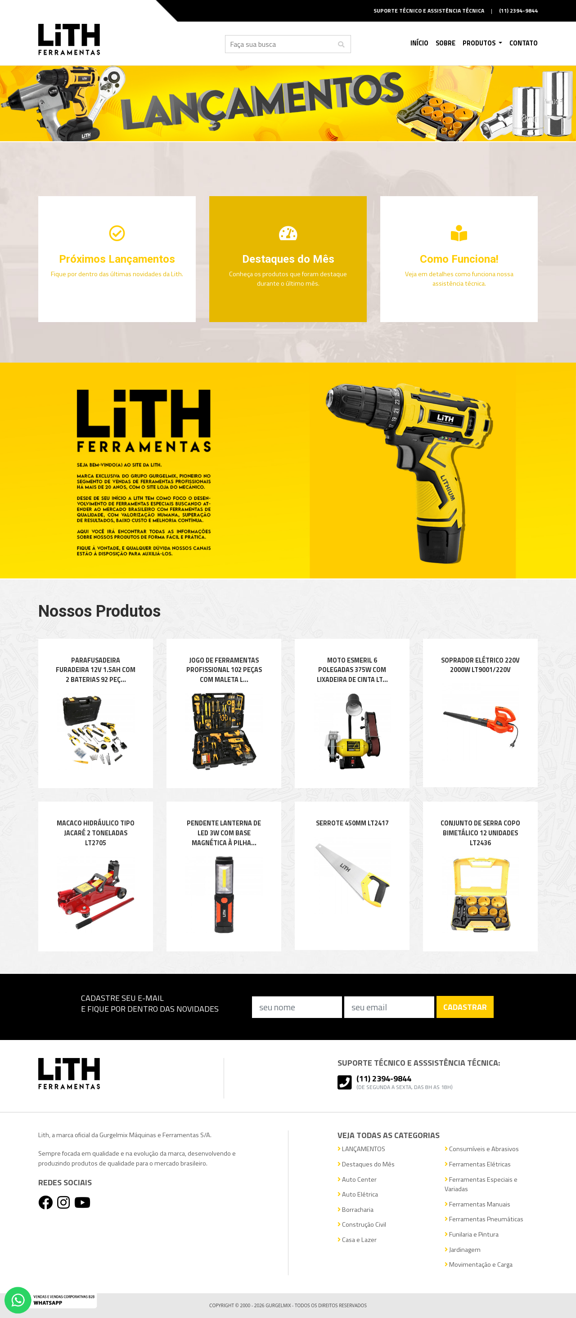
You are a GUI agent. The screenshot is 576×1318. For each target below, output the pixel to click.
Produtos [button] (480, 43)
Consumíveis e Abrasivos (482, 1149)
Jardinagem (463, 1250)
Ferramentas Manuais (477, 1204)
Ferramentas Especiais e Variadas (481, 1184)
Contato (523, 43)
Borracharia (356, 1210)
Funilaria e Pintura (472, 1234)
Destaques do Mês (366, 1164)
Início (419, 43)
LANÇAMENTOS (361, 1149)
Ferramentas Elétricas (478, 1164)
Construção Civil (362, 1224)
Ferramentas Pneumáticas (484, 1219)
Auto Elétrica (358, 1194)
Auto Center (357, 1179)
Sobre (445, 43)
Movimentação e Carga (479, 1264)
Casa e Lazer (357, 1240)
